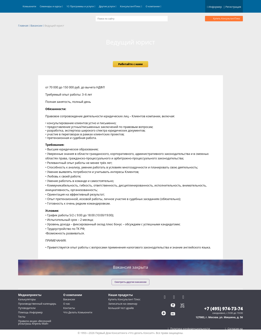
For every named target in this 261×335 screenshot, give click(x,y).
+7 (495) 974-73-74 (223, 308)
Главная (23, 25)
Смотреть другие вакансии (130, 282)
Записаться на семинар (122, 303)
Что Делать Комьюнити (77, 312)
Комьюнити (29, 6)
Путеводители (27, 308)
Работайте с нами (130, 64)
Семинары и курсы (51, 6)
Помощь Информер (30, 312)
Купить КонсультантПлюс (226, 18)
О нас (66, 303)
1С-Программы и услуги (81, 6)
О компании (153, 6)
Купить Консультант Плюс (124, 299)
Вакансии (36, 25)
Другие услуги (107, 6)
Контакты (69, 308)
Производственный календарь (37, 303)
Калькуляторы (27, 299)
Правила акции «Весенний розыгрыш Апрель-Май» (34, 322)
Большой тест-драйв (121, 308)
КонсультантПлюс (131, 6)
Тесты (21, 316)
